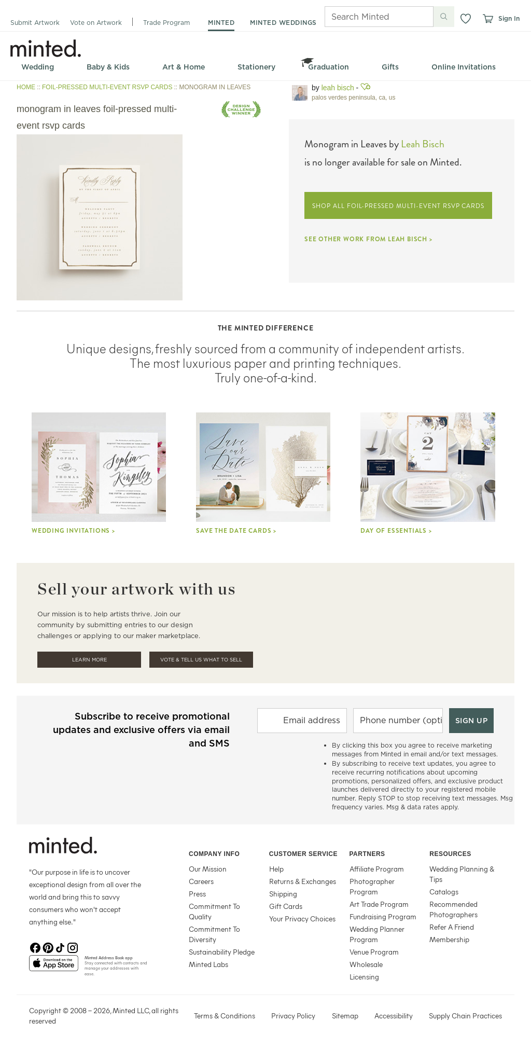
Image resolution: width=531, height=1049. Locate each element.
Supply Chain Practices (465, 1015)
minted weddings (283, 22)
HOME (26, 87)
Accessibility (393, 1015)
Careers (201, 881)
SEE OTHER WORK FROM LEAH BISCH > (368, 239)
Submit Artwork (35, 22)
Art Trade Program (379, 904)
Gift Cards (285, 906)
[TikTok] (60, 947)
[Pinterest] (47, 947)
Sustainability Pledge (222, 952)
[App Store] (53, 967)
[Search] (364, 16)
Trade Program (166, 22)
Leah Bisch (338, 88)
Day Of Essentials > (395, 530)
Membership (449, 939)
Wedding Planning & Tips (461, 874)
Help (276, 869)
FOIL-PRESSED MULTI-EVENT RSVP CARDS (107, 87)
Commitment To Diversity (214, 934)
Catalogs (443, 891)
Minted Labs (208, 964)
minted (221, 22)
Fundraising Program (383, 916)
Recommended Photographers (453, 909)
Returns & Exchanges (302, 881)
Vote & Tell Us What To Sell (201, 659)
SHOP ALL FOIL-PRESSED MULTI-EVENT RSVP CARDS (398, 206)
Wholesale (366, 964)
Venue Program (374, 952)
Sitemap (345, 1015)
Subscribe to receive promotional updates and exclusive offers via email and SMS (141, 730)
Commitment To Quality (214, 911)
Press (197, 894)
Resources (450, 854)
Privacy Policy (293, 1015)
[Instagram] (72, 947)
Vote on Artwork (96, 22)
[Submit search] (444, 16)
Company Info (214, 854)
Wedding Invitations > (73, 530)
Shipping (283, 894)
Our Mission (208, 869)
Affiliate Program (377, 869)
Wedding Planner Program (377, 934)
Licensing (364, 977)
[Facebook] (35, 947)
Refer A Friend (451, 927)
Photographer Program (372, 886)
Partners (367, 854)
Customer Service (303, 854)
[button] (465, 18)
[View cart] (487, 18)
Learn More (89, 659)
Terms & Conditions (224, 1015)
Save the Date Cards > (236, 530)
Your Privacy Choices (302, 918)
